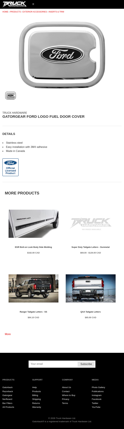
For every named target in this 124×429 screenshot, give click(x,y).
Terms (65, 403)
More (8, 334)
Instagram (97, 395)
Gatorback (7, 387)
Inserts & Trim (56, 12)
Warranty (36, 407)
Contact (66, 391)
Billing (35, 395)
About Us (66, 387)
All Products (8, 407)
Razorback (7, 391)
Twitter (95, 403)
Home (5, 12)
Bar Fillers (7, 403)
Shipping (36, 399)
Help (34, 387)
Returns (36, 403)
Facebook (97, 399)
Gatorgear (7, 395)
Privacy (65, 399)
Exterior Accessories (35, 12)
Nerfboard (7, 399)
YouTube (96, 407)
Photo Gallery (98, 387)
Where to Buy (68, 395)
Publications (98, 391)
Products (15, 12)
